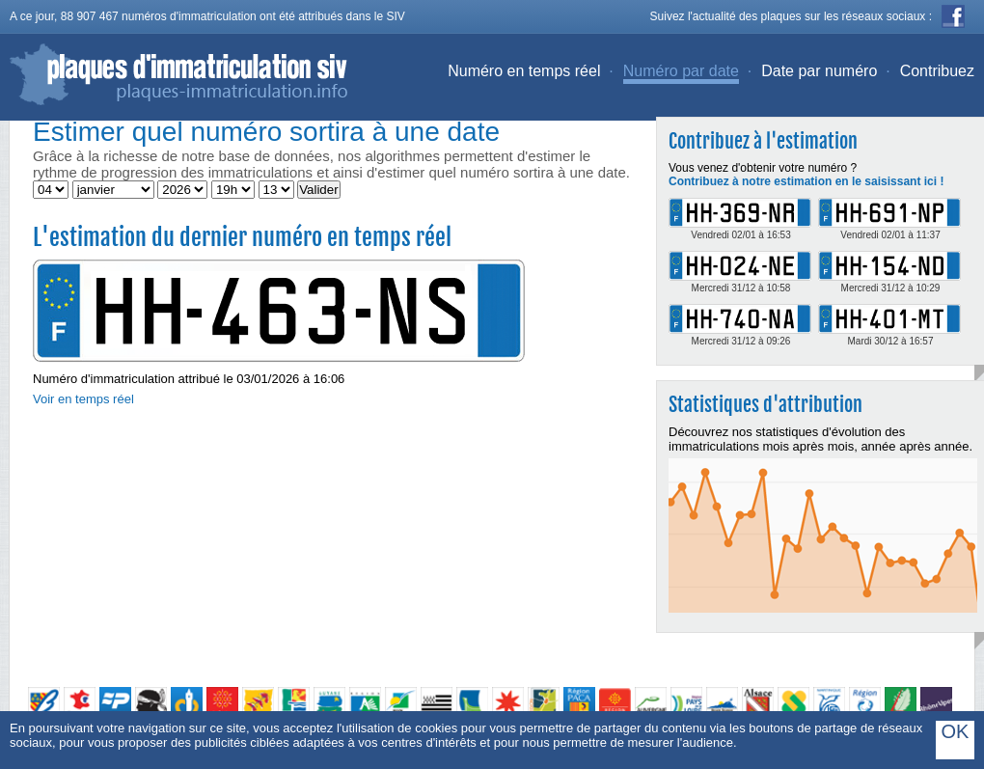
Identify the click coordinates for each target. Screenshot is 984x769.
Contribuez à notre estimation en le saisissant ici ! (806, 181)
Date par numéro (819, 71)
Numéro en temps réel (524, 71)
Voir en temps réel (83, 399)
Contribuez (937, 71)
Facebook (953, 16)
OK (956, 731)
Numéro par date (681, 71)
